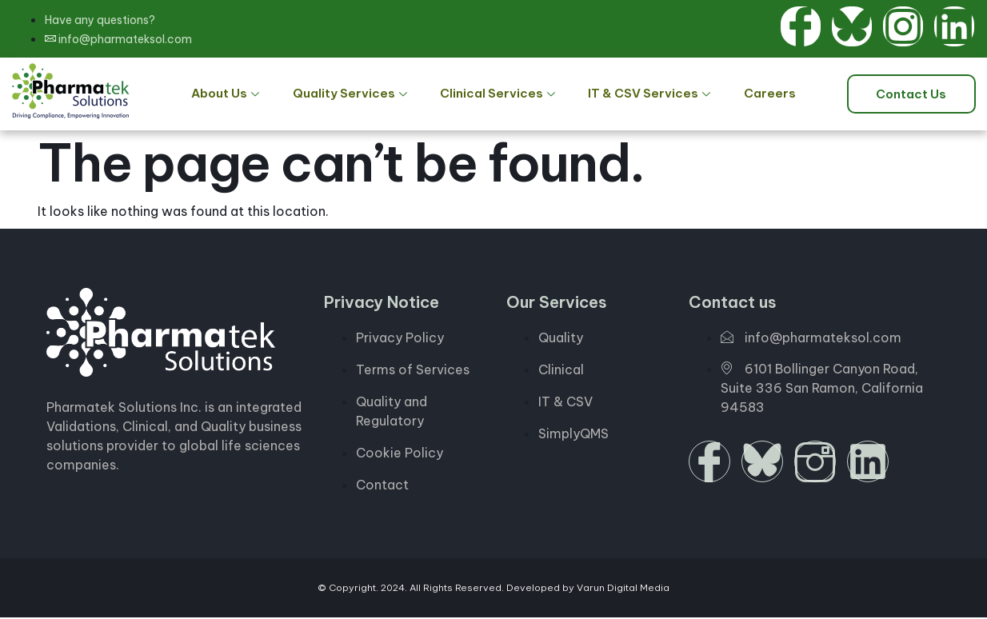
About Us (240, 94)
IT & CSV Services (645, 94)
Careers (758, 94)
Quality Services (357, 94)
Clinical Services (499, 94)
